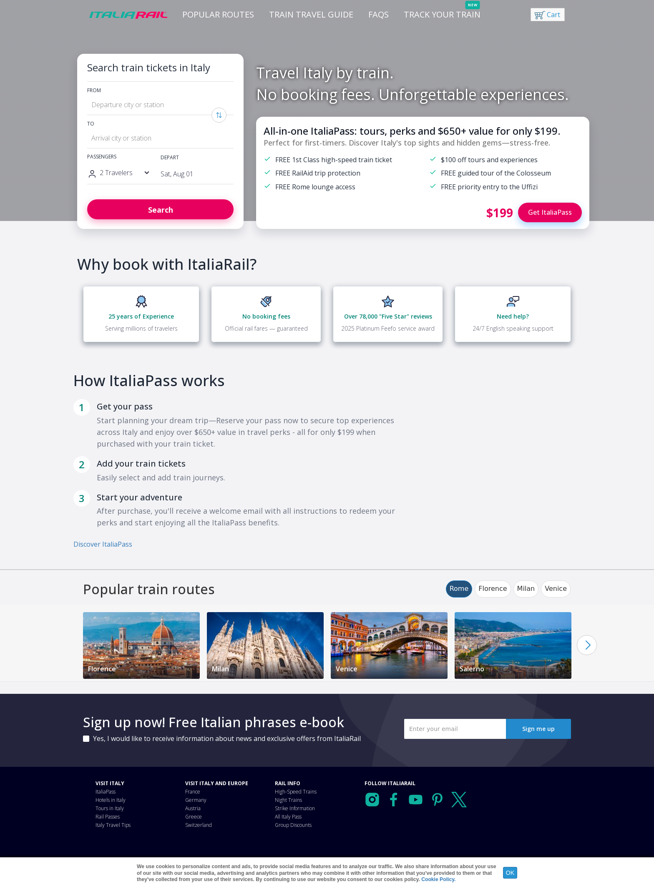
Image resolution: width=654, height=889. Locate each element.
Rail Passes (108, 816)
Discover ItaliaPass (102, 544)
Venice (556, 589)
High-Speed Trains (296, 791)
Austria (193, 808)
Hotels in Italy (111, 800)
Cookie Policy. (438, 879)
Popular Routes (218, 14)
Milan (526, 589)
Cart (553, 14)
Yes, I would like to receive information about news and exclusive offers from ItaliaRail (227, 738)
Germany (195, 800)
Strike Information (295, 808)
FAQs (378, 14)
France (192, 791)
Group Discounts (293, 825)
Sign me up (538, 729)
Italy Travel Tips (113, 825)
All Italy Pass (288, 816)
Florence (492, 589)
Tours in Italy (110, 808)
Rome (459, 589)
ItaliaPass (106, 791)
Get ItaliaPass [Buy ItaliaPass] (550, 212)
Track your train (442, 14)
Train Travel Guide (311, 14)
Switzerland (198, 825)
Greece (193, 816)
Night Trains (288, 800)
